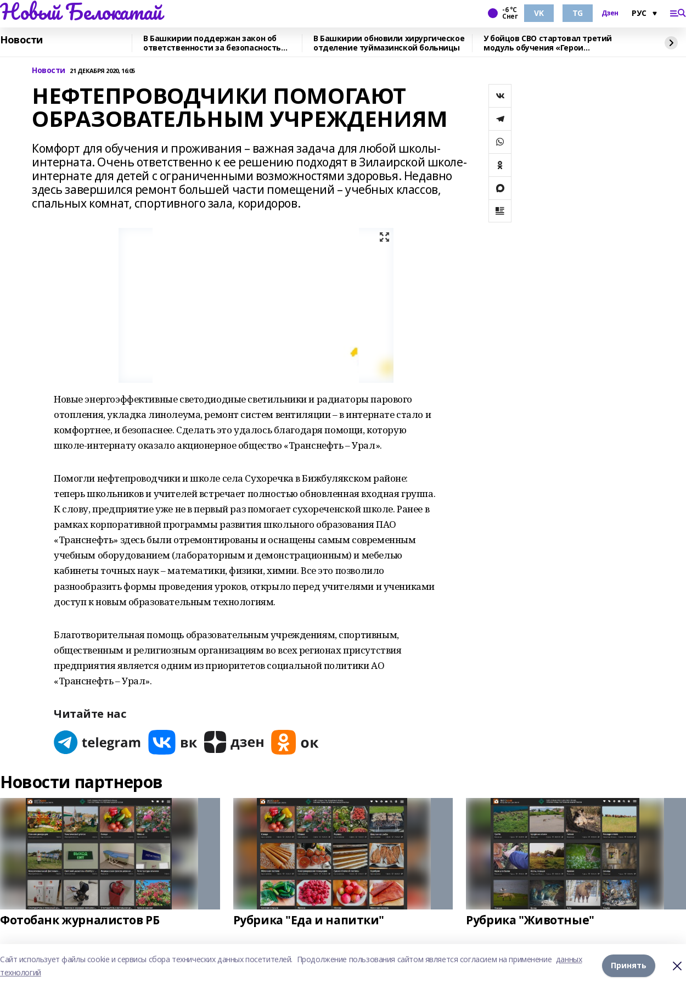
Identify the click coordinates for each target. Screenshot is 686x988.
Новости (21, 40)
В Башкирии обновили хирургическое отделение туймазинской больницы (388, 43)
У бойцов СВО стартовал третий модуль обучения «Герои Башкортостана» (547, 43)
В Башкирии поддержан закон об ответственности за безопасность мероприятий (212, 43)
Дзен (609, 13)
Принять (628, 966)
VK (538, 13)
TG (577, 13)
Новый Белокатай (81, 11)
